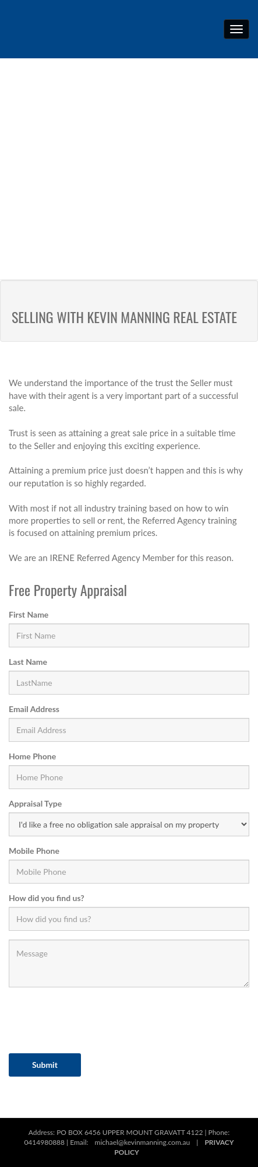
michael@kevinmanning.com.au (142, 1142)
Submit (45, 1065)
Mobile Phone (34, 851)
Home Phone (32, 756)
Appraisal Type (35, 803)
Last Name (28, 662)
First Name (28, 614)
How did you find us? (46, 898)
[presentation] (97, 1019)
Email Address (34, 709)
